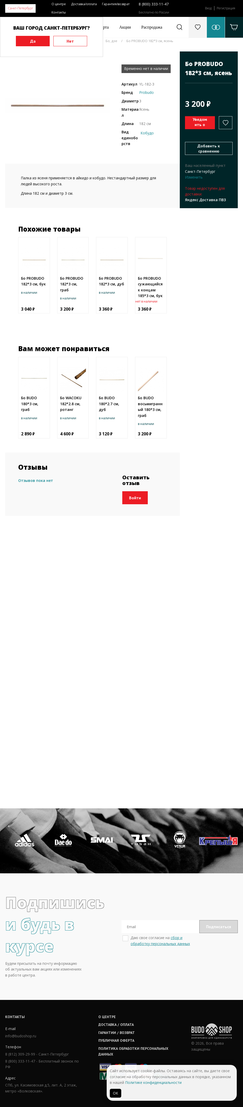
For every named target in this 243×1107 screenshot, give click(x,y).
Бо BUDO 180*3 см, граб (29, 403)
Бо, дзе (111, 40)
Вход (208, 8)
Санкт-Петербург (20, 8)
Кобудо (147, 132)
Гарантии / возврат (116, 1032)
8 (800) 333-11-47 (154, 4)
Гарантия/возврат (116, 4)
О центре (59, 4)
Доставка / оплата (116, 1024)
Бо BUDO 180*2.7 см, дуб (109, 403)
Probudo (146, 92)
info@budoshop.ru (20, 1035)
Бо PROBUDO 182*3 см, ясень (149, 40)
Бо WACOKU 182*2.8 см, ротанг (70, 403)
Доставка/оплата (84, 4)
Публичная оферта (116, 1040)
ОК (115, 1093)
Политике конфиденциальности (153, 1082)
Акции (125, 27)
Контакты (59, 12)
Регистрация (226, 8)
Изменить (194, 177)
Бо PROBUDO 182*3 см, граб (71, 284)
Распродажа (151, 27)
